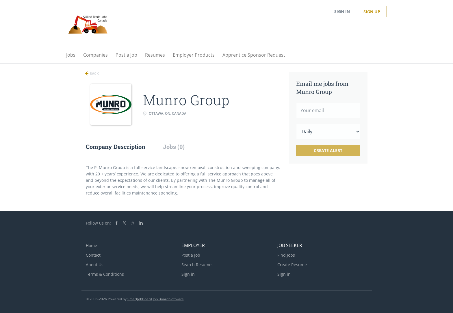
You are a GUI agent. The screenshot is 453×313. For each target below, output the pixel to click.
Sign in (342, 11)
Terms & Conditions (105, 274)
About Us (94, 264)
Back (94, 73)
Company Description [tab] (115, 146)
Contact (93, 255)
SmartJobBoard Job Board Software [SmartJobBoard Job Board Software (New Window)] (155, 299)
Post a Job (190, 255)
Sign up (371, 11)
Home (91, 245)
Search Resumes (197, 264)
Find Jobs (286, 255)
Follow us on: (98, 223)
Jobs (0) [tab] (174, 146)
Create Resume (292, 264)
